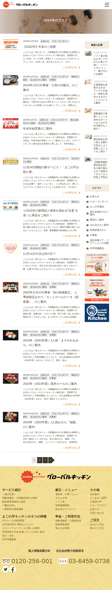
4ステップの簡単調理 (13, 520)
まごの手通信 (97, 206)
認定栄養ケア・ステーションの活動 (99, 241)
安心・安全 (8, 535)
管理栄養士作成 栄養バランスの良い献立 (23, 532)
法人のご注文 (97, 524)
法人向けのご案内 (99, 225)
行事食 (93, 235)
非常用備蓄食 (9, 539)
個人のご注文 (97, 528)
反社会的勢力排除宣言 (70, 550)
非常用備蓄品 (97, 248)
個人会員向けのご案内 (99, 213)
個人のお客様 (62, 528)
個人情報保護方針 (39, 550)
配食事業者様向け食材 (14, 501)
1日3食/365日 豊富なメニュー (17, 524)
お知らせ (94, 196)
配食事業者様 (62, 524)
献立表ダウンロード (65, 509)
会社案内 (94, 494)
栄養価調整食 (62, 505)
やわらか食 (61, 498)
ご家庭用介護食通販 (12, 509)
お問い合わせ (97, 513)
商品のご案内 (97, 219)
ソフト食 (60, 501)
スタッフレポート (99, 201)
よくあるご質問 (98, 498)
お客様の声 (96, 501)
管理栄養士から (98, 230)
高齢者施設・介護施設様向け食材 (19, 498)
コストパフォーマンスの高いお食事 (21, 528)
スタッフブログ (98, 505)
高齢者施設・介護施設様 (68, 520)
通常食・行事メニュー (67, 494)
